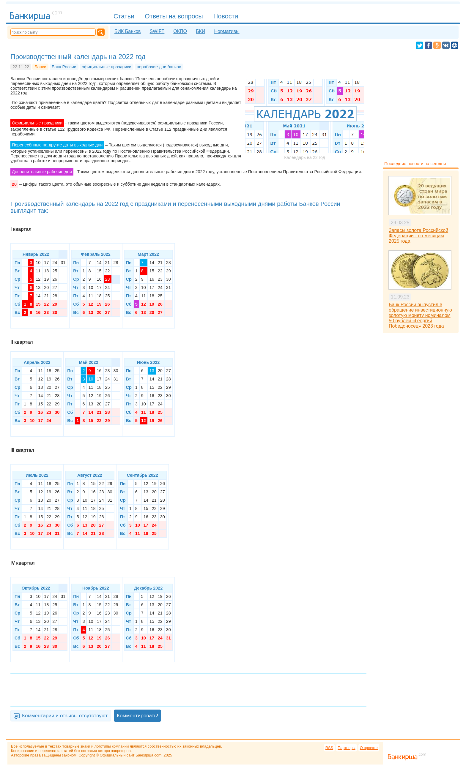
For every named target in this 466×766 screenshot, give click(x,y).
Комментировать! (137, 715)
